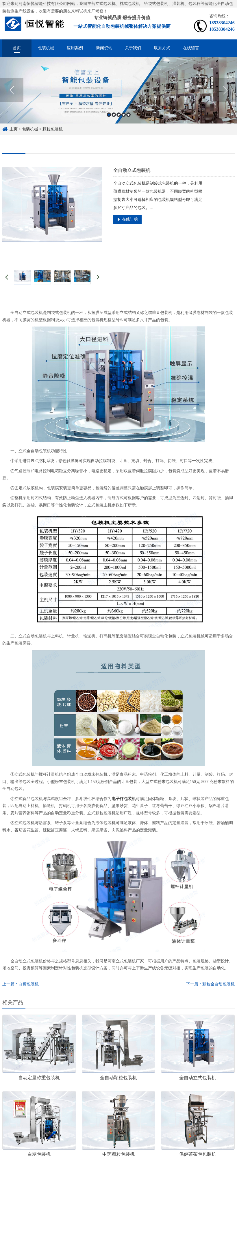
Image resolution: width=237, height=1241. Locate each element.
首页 (17, 48)
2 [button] (114, 115)
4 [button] (124, 115)
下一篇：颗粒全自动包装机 (210, 984)
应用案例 (75, 48)
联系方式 (162, 48)
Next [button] (225, 90)
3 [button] (119, 115)
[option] (118, 90)
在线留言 (191, 48)
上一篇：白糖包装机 (20, 984)
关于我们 (133, 48)
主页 (14, 129)
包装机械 (46, 48)
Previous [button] (11, 90)
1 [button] (109, 115)
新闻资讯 (104, 48)
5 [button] (128, 115)
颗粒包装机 (52, 129)
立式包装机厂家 (130, 961)
